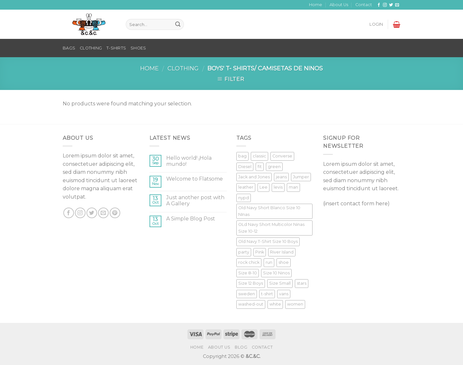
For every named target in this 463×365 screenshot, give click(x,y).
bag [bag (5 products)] (242, 156)
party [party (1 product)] (243, 252)
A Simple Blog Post (190, 219)
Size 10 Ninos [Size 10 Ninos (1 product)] (276, 273)
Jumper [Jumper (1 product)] (301, 176)
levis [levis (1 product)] (278, 187)
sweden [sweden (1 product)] (246, 293)
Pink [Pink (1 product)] (259, 252)
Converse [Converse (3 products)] (282, 156)
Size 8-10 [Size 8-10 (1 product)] (247, 273)
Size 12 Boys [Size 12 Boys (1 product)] (250, 283)
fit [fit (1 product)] (260, 166)
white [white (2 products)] (275, 304)
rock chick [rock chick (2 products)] (248, 262)
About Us (339, 4)
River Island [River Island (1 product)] (282, 252)
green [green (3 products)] (274, 166)
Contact (363, 4)
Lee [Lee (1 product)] (263, 187)
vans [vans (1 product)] (283, 293)
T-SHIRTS (116, 48)
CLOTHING (91, 48)
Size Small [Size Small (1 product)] (280, 283)
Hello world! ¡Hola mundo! (189, 161)
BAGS (69, 48)
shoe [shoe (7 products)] (283, 262)
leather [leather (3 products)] (245, 187)
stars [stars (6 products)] (301, 283)
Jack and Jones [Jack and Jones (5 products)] (254, 176)
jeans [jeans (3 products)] (281, 176)
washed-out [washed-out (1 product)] (250, 304)
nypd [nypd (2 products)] (243, 197)
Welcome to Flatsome (194, 179)
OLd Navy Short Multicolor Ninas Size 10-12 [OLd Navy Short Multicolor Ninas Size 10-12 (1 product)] (271, 227)
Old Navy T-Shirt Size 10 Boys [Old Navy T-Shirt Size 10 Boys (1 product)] (268, 241)
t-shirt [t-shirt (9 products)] (267, 293)
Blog (241, 347)
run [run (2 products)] (269, 262)
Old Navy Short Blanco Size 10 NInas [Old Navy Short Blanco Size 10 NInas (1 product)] (269, 211)
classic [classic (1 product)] (259, 156)
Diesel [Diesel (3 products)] (244, 166)
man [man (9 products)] (293, 187)
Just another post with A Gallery (195, 200)
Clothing (183, 68)
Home (315, 4)
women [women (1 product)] (295, 304)
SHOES (138, 48)
